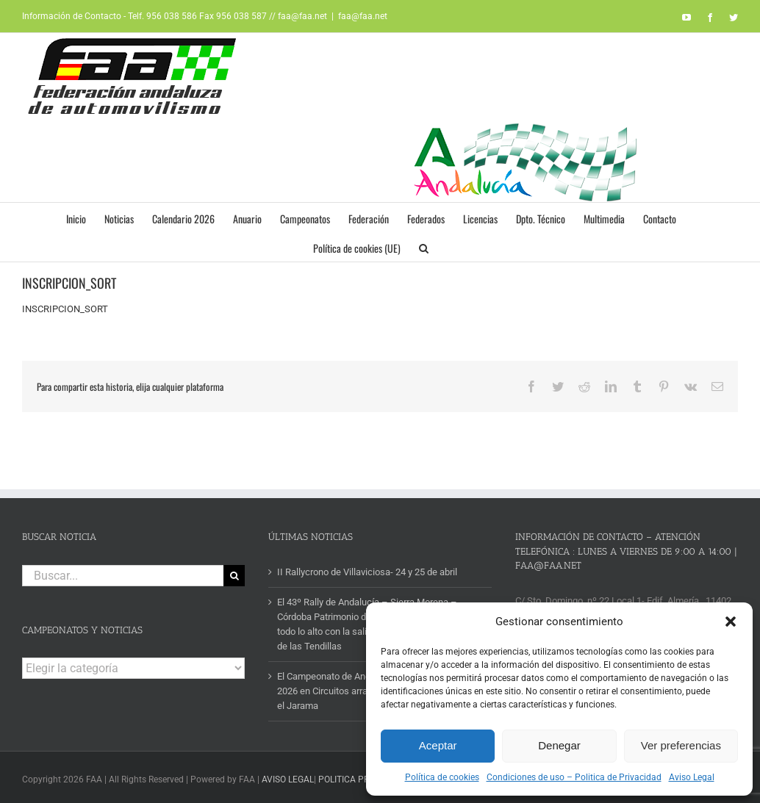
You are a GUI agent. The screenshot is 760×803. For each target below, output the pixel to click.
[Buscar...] (122, 575)
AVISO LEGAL (288, 779)
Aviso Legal (691, 777)
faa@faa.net (362, 16)
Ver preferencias (681, 745)
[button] (730, 621)
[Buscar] (234, 575)
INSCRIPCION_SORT (65, 308)
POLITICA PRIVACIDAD (363, 779)
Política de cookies (442, 777)
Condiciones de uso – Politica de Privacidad (574, 777)
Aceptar (438, 745)
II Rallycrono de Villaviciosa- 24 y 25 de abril (367, 571)
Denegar (559, 745)
